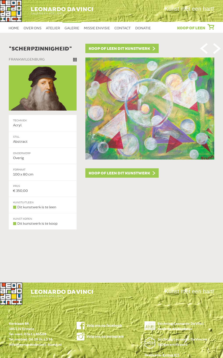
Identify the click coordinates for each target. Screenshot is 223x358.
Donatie (143, 28)
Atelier (53, 28)
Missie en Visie (97, 28)
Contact (122, 28)
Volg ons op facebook (104, 325)
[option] (112, 137)
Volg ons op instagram (105, 336)
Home (14, 28)
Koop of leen (191, 28)
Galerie (72, 28)
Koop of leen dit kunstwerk (119, 48)
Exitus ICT (171, 355)
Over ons (32, 28)
